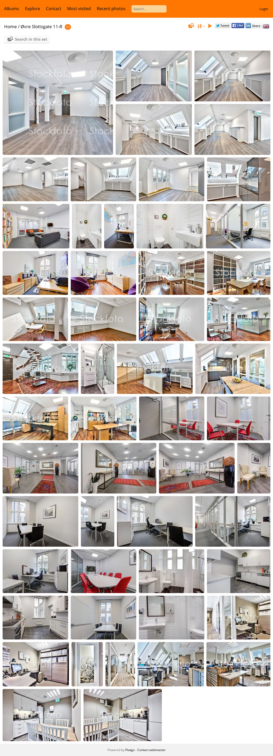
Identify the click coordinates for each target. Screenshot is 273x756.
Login (263, 9)
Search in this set (31, 39)
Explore (32, 8)
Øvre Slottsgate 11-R (41, 26)
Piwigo (130, 750)
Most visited (79, 8)
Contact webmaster (151, 750)
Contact (53, 8)
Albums (11, 8)
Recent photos (111, 8)
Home (10, 26)
